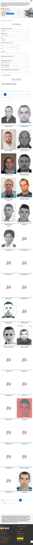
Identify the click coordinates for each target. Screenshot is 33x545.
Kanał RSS (1, 528)
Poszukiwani (9, 20)
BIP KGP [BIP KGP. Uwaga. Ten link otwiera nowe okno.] (21, 528)
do (1, 48)
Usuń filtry (19, 79)
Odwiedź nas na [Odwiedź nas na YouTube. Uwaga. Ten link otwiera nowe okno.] (4, 528)
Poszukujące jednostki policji (6, 60)
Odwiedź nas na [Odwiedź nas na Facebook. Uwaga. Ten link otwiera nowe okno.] (6, 528)
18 (8, 503)
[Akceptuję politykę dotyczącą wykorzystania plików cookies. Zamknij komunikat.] (31, 1)
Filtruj (13, 79)
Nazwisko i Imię (4, 33)
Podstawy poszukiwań (5, 65)
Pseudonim (3, 51)
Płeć (2, 37)
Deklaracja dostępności (21, 533)
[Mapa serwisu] (4, 9)
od (1, 45)
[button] (31, 9)
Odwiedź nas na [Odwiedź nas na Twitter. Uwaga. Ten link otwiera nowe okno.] (10, 528)
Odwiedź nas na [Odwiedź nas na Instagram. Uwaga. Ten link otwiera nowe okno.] (8, 528)
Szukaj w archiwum (7, 75)
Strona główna (3, 20)
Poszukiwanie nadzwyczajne (6, 28)
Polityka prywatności (3, 542)
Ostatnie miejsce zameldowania (7, 56)
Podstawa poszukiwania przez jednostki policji (10, 69)
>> (14, 503)
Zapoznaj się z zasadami (4, 540)
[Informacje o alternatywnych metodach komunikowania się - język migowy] (6, 9)
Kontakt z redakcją (3, 533)
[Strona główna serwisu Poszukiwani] (1, 9)
